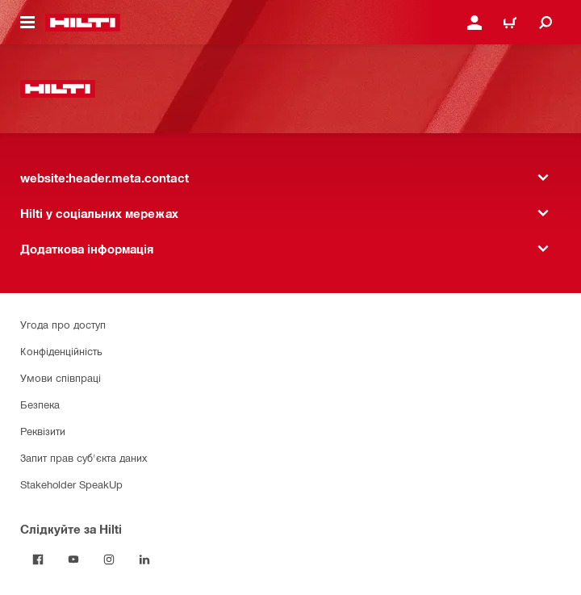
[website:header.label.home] (82, 22)
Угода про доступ (63, 324)
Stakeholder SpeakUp (71, 484)
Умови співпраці (60, 377)
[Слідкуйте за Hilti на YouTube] (73, 559)
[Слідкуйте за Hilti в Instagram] (109, 559)
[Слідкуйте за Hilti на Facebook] (38, 559)
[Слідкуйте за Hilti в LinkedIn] (144, 559)
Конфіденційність (61, 351)
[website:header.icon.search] (545, 22)
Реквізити (42, 431)
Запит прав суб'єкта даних (83, 457)
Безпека (40, 404)
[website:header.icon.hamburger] (27, 22)
